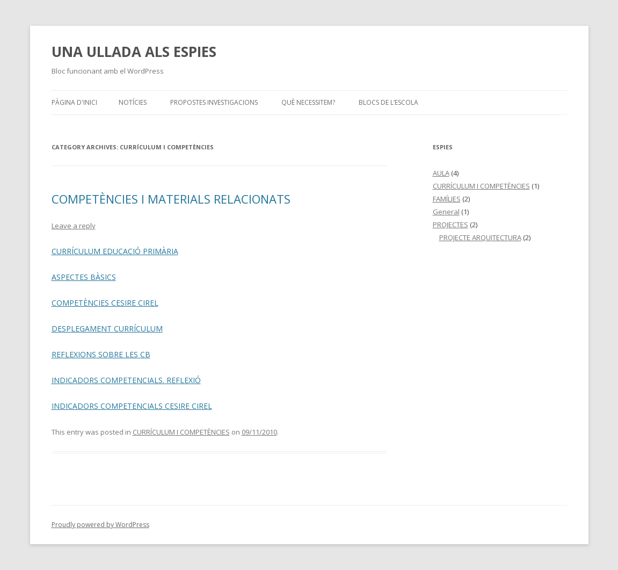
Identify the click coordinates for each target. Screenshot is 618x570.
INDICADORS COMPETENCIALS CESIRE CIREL (132, 406)
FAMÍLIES (447, 199)
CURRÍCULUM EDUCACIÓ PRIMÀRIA (115, 251)
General (446, 212)
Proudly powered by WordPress (100, 524)
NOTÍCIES (133, 102)
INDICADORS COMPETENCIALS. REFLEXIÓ (126, 380)
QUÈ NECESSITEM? (308, 102)
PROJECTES (450, 224)
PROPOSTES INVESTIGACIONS (214, 102)
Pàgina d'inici (74, 102)
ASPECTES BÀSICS (84, 277)
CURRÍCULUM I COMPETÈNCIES (181, 432)
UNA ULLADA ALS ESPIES (134, 51)
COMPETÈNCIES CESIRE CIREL (105, 303)
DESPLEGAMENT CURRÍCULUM (107, 328)
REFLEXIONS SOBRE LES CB (101, 354)
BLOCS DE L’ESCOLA (388, 102)
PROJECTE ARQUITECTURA (480, 237)
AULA (441, 173)
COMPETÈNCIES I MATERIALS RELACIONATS (171, 199)
